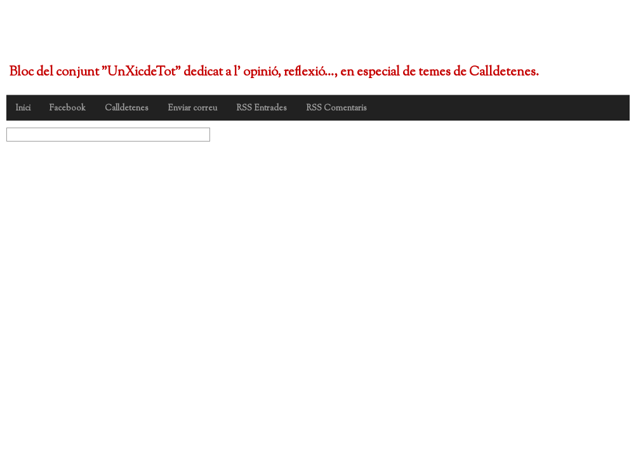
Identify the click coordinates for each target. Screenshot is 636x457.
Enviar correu (192, 108)
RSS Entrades (261, 108)
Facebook (68, 108)
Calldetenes (127, 108)
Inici (23, 108)
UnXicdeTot (81, 36)
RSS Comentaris (336, 108)
